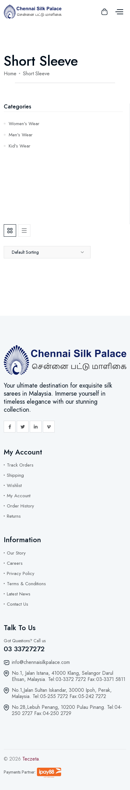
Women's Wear (24, 123)
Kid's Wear (19, 146)
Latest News (18, 593)
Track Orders (20, 465)
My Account (18, 495)
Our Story (16, 553)
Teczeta (30, 758)
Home (10, 73)
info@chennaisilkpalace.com (41, 662)
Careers (15, 563)
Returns (14, 516)
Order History (20, 506)
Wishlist (14, 485)
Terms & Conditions (26, 583)
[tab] (10, 230)
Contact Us (17, 604)
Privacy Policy (20, 573)
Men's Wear (21, 134)
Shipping (15, 475)
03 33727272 (24, 649)
